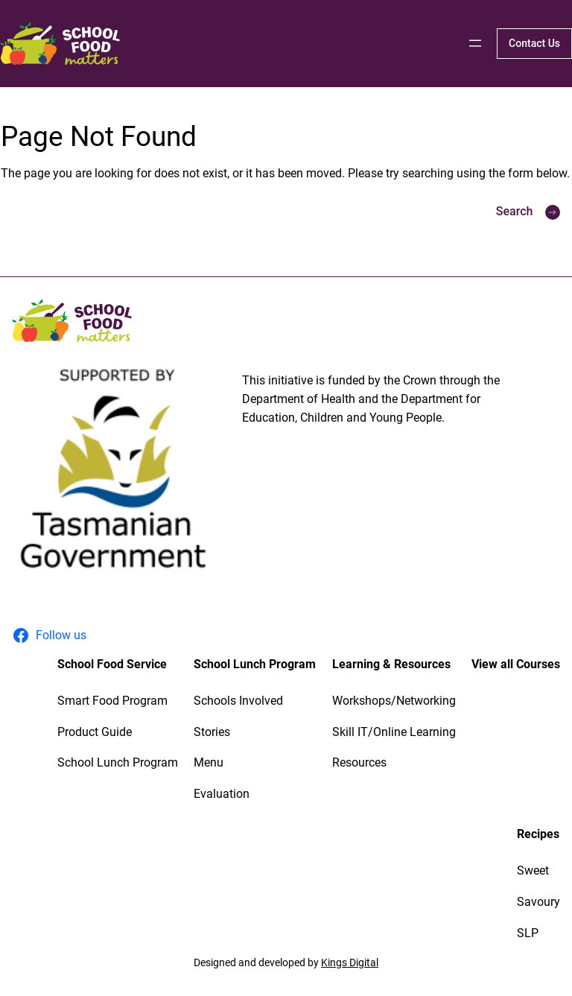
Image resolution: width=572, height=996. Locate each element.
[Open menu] (475, 43)
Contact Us (534, 43)
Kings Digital (349, 962)
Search (514, 211)
